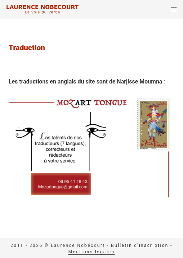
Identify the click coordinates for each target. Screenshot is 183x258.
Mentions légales (91, 251)
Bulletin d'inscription (140, 245)
